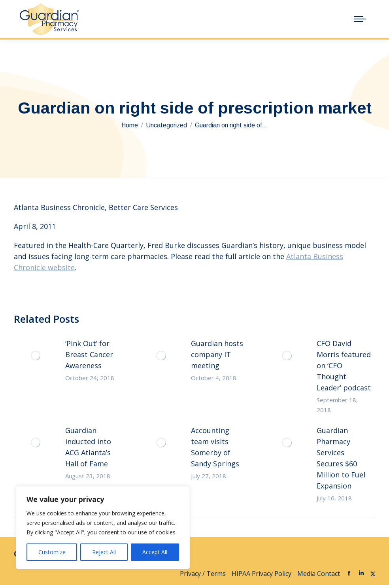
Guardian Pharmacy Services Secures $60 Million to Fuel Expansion (341, 458)
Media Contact (318, 573)
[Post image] (35, 355)
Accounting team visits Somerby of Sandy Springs (215, 447)
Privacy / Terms (203, 573)
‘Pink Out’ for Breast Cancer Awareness (89, 354)
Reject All (104, 552)
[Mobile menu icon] (359, 19)
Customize (52, 552)
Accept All (154, 552)
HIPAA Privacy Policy (261, 573)
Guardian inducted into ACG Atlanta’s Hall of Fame (88, 447)
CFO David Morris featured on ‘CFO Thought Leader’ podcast (344, 365)
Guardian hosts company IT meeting (217, 354)
